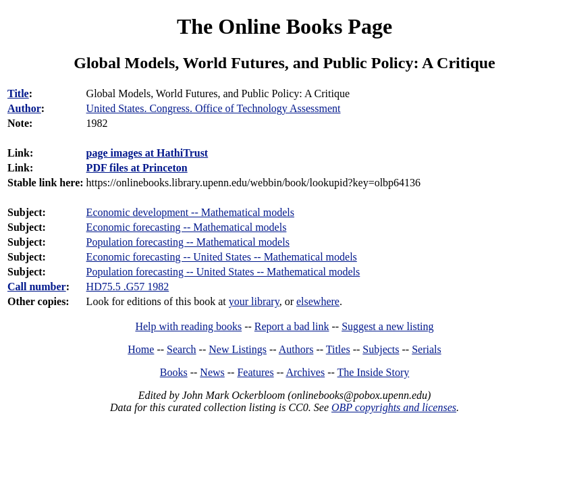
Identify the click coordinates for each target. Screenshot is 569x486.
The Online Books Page (284, 26)
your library (254, 301)
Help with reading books (188, 326)
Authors (296, 349)
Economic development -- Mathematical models (190, 212)
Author (24, 108)
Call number (36, 286)
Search (181, 349)
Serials (426, 349)
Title (18, 93)
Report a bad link (291, 326)
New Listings (238, 349)
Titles (338, 349)
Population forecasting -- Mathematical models (188, 242)
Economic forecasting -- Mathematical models (186, 227)
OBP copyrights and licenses (393, 407)
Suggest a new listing (387, 326)
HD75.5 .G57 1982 (127, 286)
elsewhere (318, 301)
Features (255, 372)
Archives (305, 372)
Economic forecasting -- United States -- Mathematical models (221, 257)
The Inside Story (373, 372)
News (212, 372)
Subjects (380, 349)
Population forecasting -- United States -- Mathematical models (223, 271)
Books (174, 372)
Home (141, 349)
